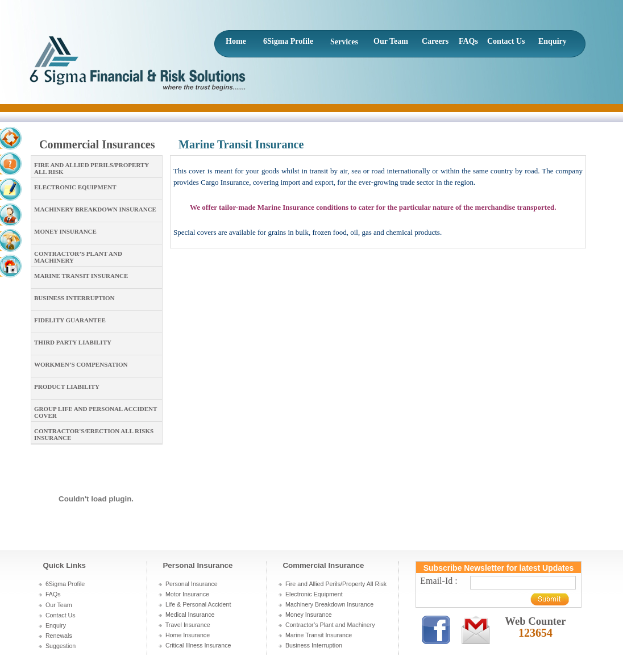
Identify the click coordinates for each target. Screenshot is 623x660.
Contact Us (506, 41)
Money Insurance (65, 231)
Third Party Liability (72, 342)
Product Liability (66, 386)
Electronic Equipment (75, 187)
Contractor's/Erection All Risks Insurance (93, 434)
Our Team (390, 41)
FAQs (468, 41)
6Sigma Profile (288, 41)
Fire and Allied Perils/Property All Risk (91, 168)
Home (236, 41)
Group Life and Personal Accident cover (95, 412)
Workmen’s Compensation (81, 364)
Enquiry (552, 41)
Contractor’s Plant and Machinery (78, 257)
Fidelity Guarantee (70, 320)
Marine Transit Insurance (81, 275)
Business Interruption (74, 297)
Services (344, 42)
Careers (435, 41)
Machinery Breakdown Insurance (95, 209)
